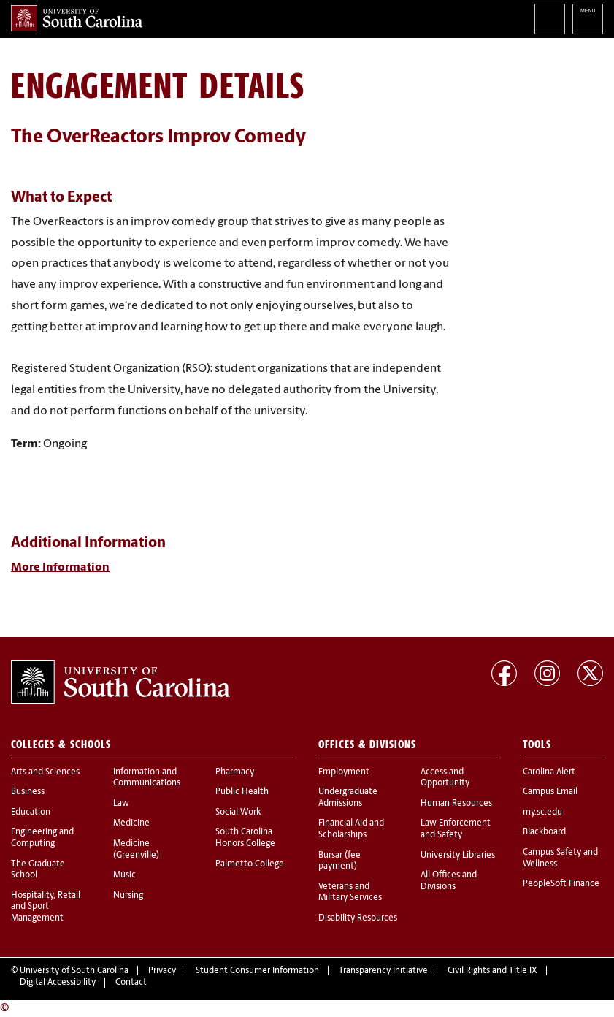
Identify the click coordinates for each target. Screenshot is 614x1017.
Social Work (238, 812)
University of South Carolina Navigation (587, 19)
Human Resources (456, 803)
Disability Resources (357, 918)
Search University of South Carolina (549, 19)
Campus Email (550, 792)
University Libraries (458, 855)
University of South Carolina (74, 971)
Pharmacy (234, 772)
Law (121, 803)
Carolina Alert (549, 772)
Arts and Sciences (45, 772)
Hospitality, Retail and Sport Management (45, 907)
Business (28, 792)
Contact (131, 982)
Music (124, 875)
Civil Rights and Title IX (492, 971)
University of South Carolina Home (76, 18)
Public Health (242, 792)
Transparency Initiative (383, 971)
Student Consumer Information (257, 971)
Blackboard (544, 832)
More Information (60, 568)
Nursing (128, 895)
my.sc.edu (542, 812)
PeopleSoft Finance (561, 884)
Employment (343, 772)
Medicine (131, 823)
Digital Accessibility (58, 982)
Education (30, 812)
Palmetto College (249, 864)
